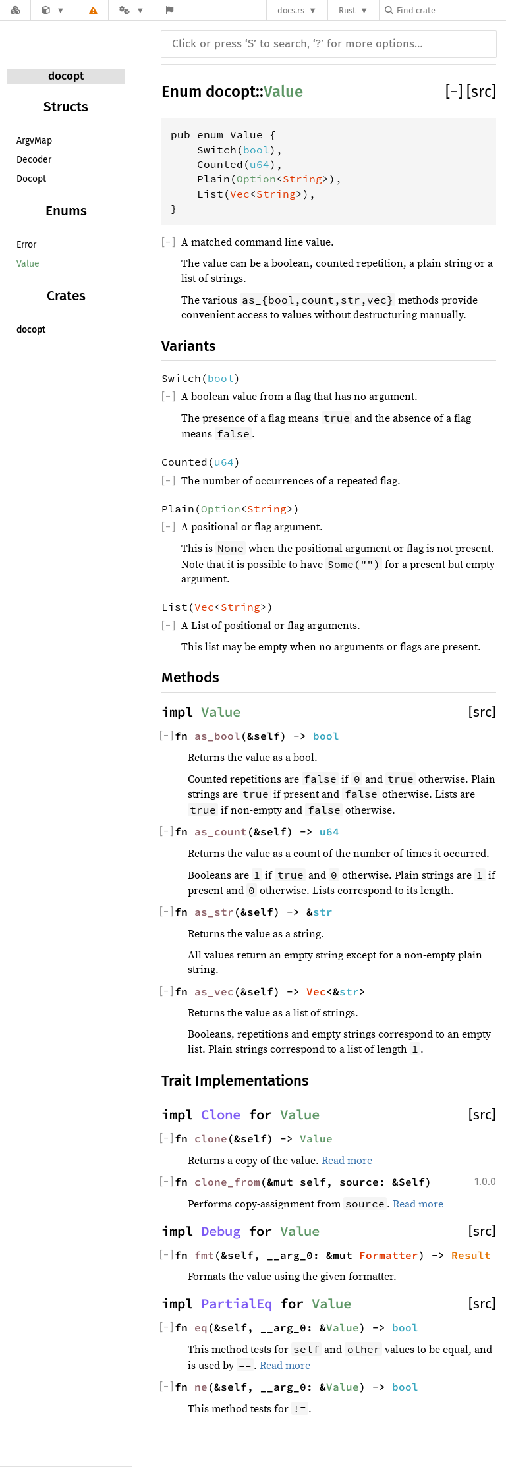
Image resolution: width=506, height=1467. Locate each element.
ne (201, 1386)
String (302, 178)
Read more (347, 1160)
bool (256, 149)
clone (210, 1138)
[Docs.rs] (15, 10)
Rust (347, 10)
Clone (220, 1114)
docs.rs (290, 10)
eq (201, 1327)
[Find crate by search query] (450, 10)
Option (256, 178)
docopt (66, 76)
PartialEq (236, 1303)
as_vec (214, 991)
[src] (481, 91)
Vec (240, 193)
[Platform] (132, 10)
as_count (220, 831)
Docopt (31, 178)
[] (455, 91)
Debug (220, 1231)
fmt (204, 1254)
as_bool (217, 735)
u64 (259, 164)
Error (26, 244)
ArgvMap (34, 140)
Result (471, 1254)
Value (28, 263)
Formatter (388, 1254)
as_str (214, 911)
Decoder (33, 159)
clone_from (227, 1181)
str (323, 911)
